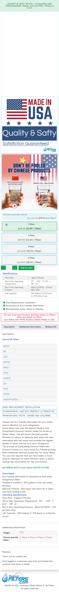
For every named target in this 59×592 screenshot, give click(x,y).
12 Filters (31, 258)
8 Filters (31, 246)
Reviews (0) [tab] (50, 327)
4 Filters (31, 235)
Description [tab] (9, 327)
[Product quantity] (9, 268)
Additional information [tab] (30, 327)
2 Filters (31, 224)
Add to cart (26, 268)
